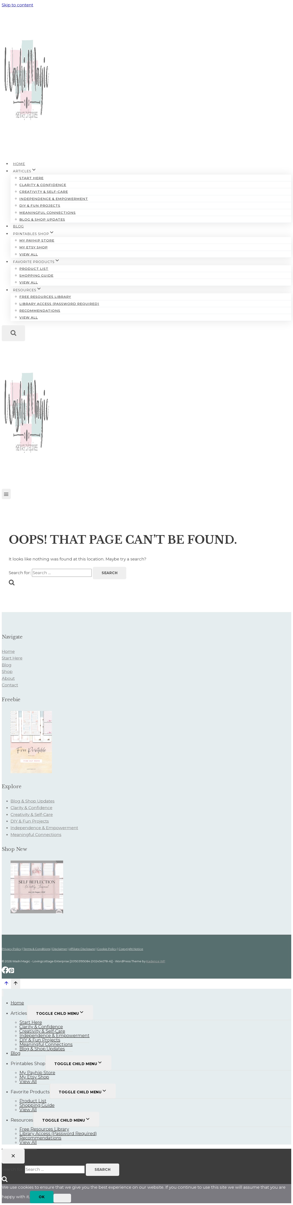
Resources (22, 1120)
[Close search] (13, 1156)
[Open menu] (6, 494)
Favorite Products (30, 1091)
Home (19, 164)
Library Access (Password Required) (59, 304)
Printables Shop (28, 1063)
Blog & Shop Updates (42, 219)
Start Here (31, 178)
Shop (7, 671)
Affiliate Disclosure (82, 949)
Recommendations (39, 310)
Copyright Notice (131, 949)
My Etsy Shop (33, 247)
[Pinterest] (11, 972)
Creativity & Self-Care (43, 192)
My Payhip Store (36, 240)
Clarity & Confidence (42, 185)
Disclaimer (59, 949)
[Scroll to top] (6, 984)
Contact (10, 685)
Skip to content (17, 5)
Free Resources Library (45, 297)
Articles (19, 1013)
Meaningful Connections (47, 213)
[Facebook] (5, 972)
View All (28, 254)
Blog (18, 226)
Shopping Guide (36, 275)
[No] (62, 1198)
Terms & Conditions (36, 949)
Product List (33, 269)
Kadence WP (155, 961)
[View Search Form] (13, 333)
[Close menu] (2, 993)
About (8, 678)
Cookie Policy (107, 949)
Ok (42, 1197)
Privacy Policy (11, 949)
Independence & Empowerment (53, 199)
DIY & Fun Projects (39, 205)
